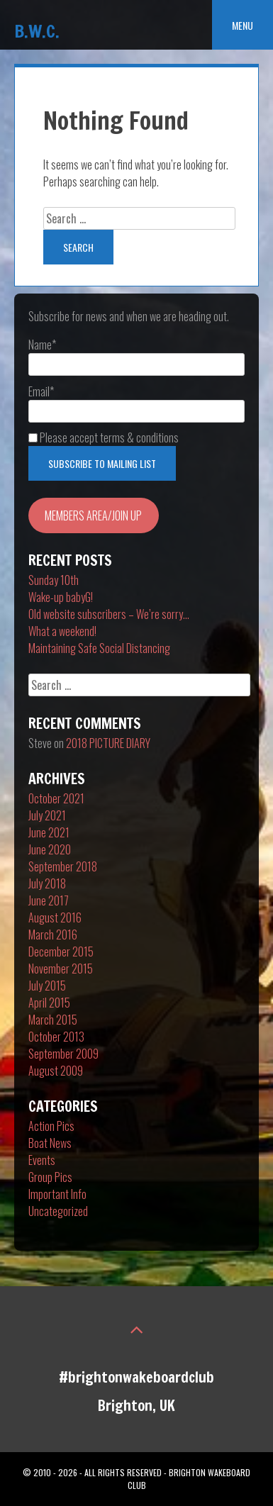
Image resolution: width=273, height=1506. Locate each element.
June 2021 (48, 832)
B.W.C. (37, 30)
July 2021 (47, 815)
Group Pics (50, 1177)
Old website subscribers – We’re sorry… (108, 614)
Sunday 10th (53, 580)
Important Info (57, 1194)
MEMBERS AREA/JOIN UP (93, 515)
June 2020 (49, 849)
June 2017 (48, 900)
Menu (242, 25)
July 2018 (47, 883)
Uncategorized (58, 1211)
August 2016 (55, 917)
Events (41, 1159)
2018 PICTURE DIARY (108, 743)
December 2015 (61, 951)
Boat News (50, 1142)
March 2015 (52, 1019)
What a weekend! (62, 631)
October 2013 (56, 1036)
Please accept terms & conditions (103, 437)
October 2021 (56, 798)
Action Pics (51, 1125)
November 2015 (60, 968)
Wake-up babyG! (60, 597)
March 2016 (52, 934)
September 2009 (63, 1053)
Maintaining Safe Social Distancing (99, 648)
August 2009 (55, 1070)
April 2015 (49, 1002)
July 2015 (47, 985)
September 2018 (62, 866)
